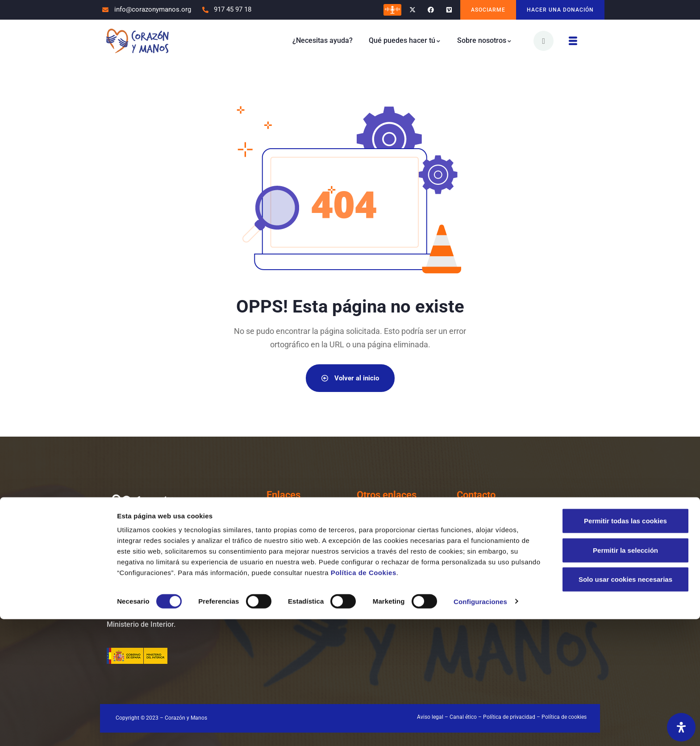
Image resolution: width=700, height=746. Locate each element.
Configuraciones (480, 728)
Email (494, 555)
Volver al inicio (350, 378)
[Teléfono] (467, 527)
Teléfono (499, 517)
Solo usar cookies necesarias (625, 706)
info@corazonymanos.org (531, 568)
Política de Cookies (363, 699)
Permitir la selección (625, 677)
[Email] (467, 564)
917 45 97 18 (508, 530)
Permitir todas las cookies (625, 647)
